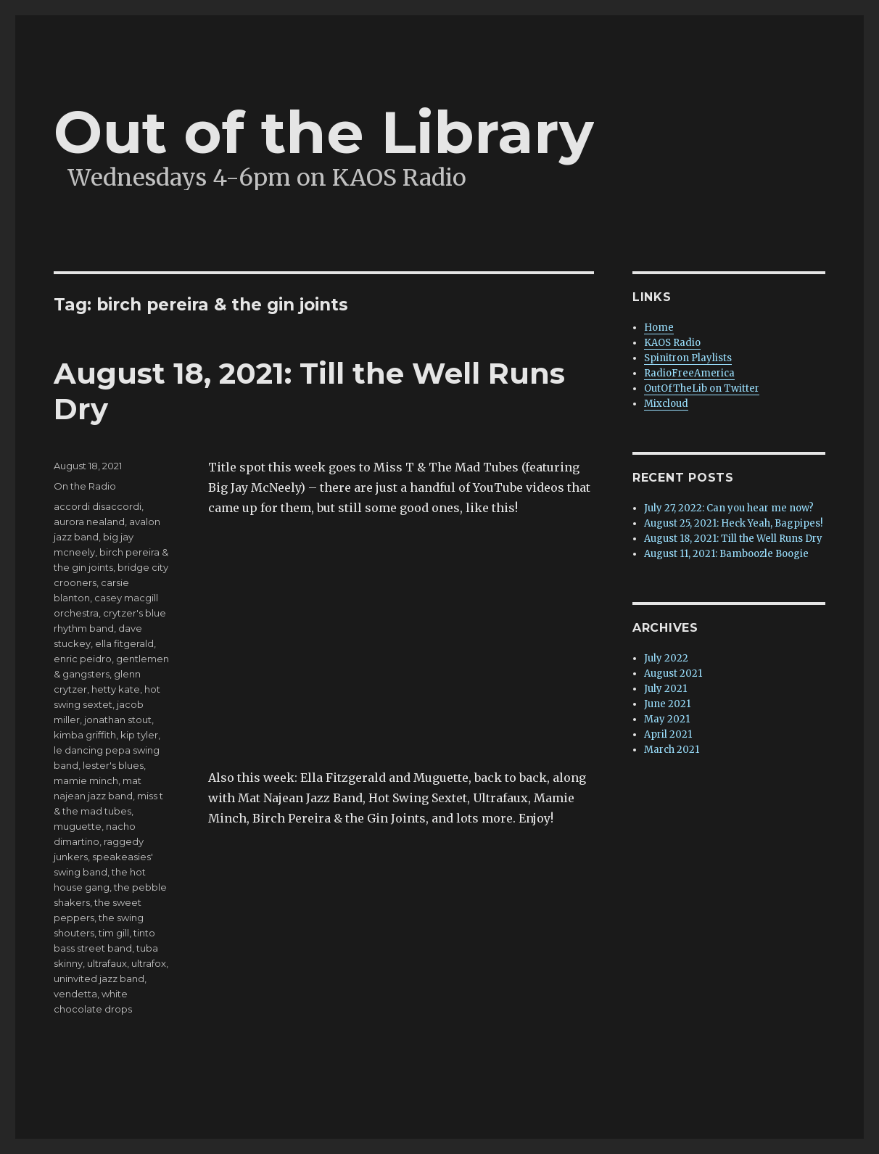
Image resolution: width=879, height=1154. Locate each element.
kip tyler (139, 735)
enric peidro (83, 658)
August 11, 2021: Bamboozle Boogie (726, 554)
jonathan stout (118, 719)
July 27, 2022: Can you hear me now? (729, 508)
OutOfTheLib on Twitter (701, 388)
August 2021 (673, 673)
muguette (78, 826)
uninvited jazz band (99, 978)
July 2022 (666, 658)
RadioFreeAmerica (689, 373)
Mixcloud (666, 403)
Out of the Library (324, 132)
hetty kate (115, 689)
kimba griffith (85, 735)
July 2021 (665, 689)
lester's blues (113, 765)
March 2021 (671, 749)
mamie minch (86, 780)
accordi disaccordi (97, 506)
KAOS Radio (672, 343)
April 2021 (668, 734)
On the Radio (85, 486)
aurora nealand (89, 521)
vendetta (75, 994)
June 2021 (667, 704)
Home (659, 327)
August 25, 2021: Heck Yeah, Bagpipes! (733, 523)
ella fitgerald (124, 643)
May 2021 (667, 719)
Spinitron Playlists (688, 358)
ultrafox (148, 963)
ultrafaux (107, 963)
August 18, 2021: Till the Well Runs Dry (733, 538)
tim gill (114, 933)
